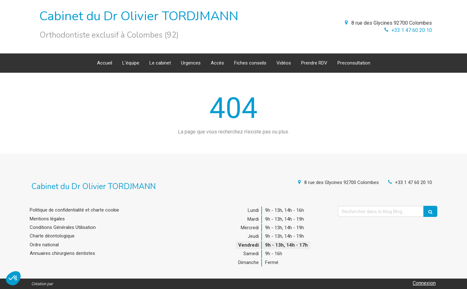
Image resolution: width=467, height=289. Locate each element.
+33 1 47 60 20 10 (411, 30)
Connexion (424, 283)
